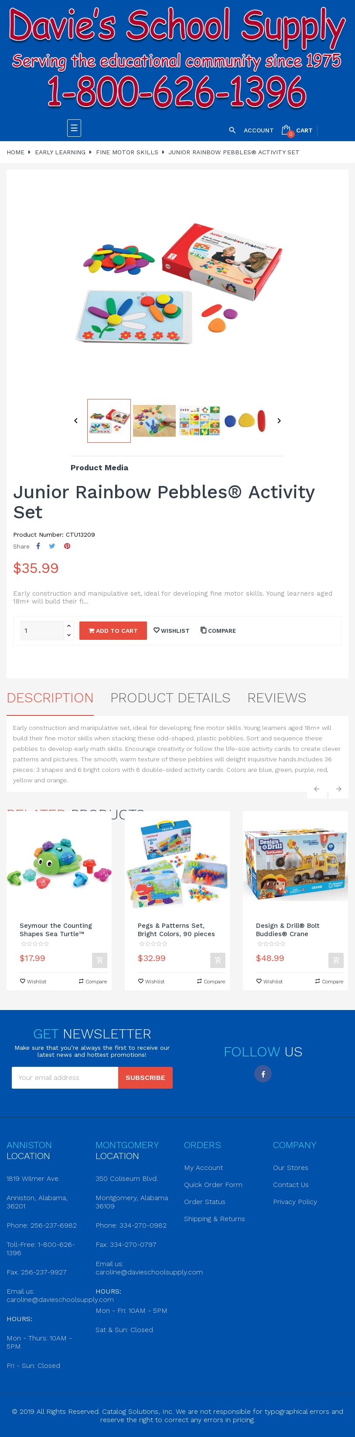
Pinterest (67, 546)
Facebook (263, 1074)
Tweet (52, 546)
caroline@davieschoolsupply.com (60, 1299)
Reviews (277, 697)
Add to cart (113, 630)
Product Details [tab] (170, 697)
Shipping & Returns (214, 1219)
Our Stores (290, 1167)
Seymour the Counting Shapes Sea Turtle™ (56, 930)
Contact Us (291, 1184)
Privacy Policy (295, 1202)
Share (38, 546)
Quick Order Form (213, 1184)
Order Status (204, 1202)
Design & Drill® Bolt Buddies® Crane (288, 930)
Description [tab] (50, 697)
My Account (203, 1167)
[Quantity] (42, 630)
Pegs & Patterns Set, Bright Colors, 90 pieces (176, 930)
